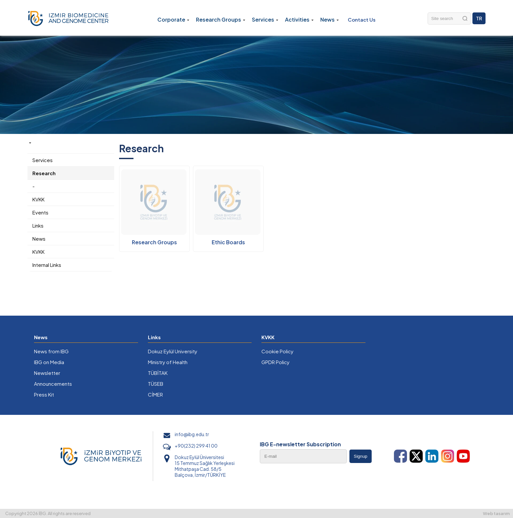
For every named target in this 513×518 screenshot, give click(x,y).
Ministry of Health (167, 362)
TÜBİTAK (158, 373)
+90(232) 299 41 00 (196, 446)
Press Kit (44, 394)
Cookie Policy (277, 351)
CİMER (155, 394)
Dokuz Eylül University (172, 351)
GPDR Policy (275, 362)
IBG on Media (49, 362)
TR (479, 18)
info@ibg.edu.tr (192, 434)
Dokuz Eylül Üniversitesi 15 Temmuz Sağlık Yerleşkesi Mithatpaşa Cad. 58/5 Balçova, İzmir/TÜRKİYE (205, 466)
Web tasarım (496, 513)
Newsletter (47, 373)
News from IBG (51, 351)
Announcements (53, 383)
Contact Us (362, 19)
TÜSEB (155, 383)
